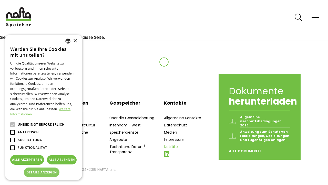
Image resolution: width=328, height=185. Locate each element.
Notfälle (171, 146)
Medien (170, 132)
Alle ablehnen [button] (62, 160)
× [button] (75, 41)
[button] (43, 172)
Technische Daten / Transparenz (127, 149)
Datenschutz (175, 125)
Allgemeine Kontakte (182, 118)
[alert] (43, 107)
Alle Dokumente (245, 151)
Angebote (118, 139)
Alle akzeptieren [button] (27, 160)
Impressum (174, 139)
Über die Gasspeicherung (131, 118)
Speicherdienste (123, 132)
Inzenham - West (125, 125)
